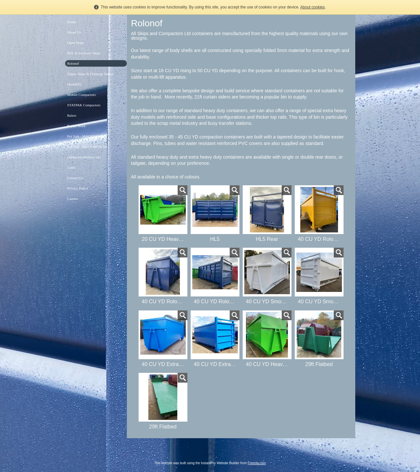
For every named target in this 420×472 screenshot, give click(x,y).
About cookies (312, 7)
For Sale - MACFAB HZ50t (87, 147)
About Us (74, 32)
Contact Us (75, 178)
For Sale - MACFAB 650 (85, 136)
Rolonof (73, 63)
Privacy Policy (77, 188)
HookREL (74, 84)
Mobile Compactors (81, 95)
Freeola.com (257, 463)
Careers (72, 199)
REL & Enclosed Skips (84, 53)
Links (71, 167)
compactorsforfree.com (84, 157)
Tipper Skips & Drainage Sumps (90, 74)
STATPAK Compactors (84, 105)
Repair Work (76, 126)
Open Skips (75, 43)
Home (71, 22)
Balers (71, 115)
